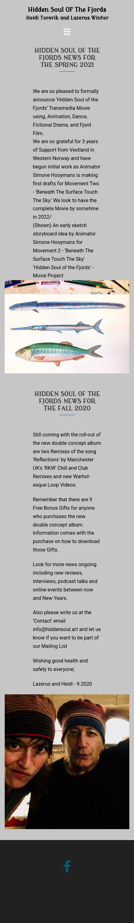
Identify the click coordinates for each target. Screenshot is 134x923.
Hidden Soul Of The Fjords (67, 9)
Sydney (67, 912)
